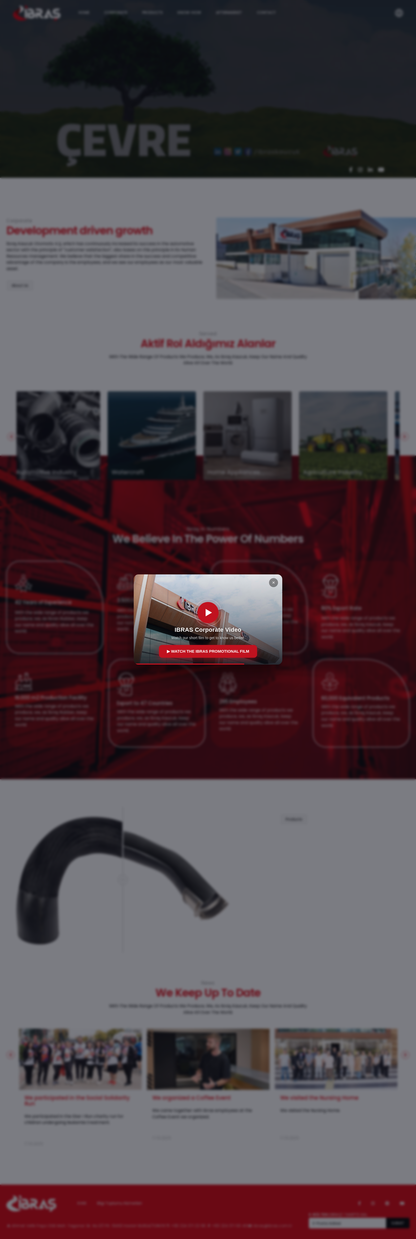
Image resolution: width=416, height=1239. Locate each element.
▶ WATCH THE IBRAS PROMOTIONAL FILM (208, 651)
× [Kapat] (273, 582)
